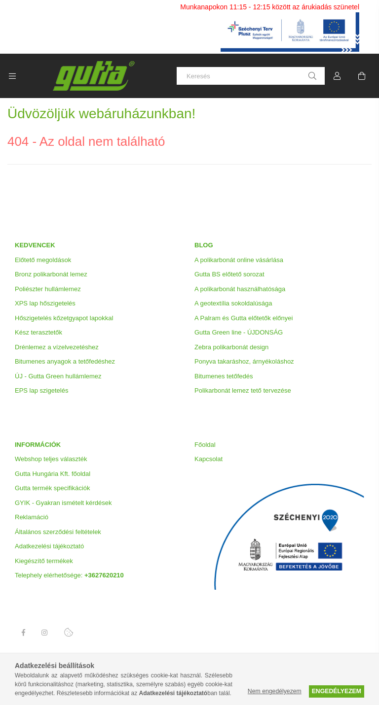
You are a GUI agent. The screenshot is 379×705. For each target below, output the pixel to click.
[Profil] (337, 76)
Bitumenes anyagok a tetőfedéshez (65, 361)
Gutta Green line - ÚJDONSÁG (238, 332)
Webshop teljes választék (51, 459)
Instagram (45, 632)
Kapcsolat (208, 459)
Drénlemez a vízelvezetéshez (57, 347)
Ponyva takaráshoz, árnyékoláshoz (244, 361)
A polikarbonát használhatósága (239, 289)
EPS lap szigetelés (41, 390)
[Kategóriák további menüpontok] (12, 76)
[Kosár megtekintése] (361, 76)
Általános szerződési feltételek (58, 532)
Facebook (23, 632)
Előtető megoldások (43, 260)
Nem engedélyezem (275, 691)
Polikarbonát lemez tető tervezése (242, 390)
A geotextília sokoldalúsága (233, 303)
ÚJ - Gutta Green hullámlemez (58, 376)
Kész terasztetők (38, 332)
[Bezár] (371, 7)
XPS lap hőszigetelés (45, 303)
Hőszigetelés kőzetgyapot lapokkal (64, 318)
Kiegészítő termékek (44, 561)
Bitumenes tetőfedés (223, 376)
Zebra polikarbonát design (231, 347)
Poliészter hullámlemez (48, 289)
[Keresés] (251, 76)
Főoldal (205, 444)
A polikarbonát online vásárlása (238, 260)
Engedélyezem (336, 691)
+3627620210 (104, 575)
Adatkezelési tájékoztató (49, 546)
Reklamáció (31, 517)
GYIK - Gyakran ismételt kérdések (63, 502)
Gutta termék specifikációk (52, 488)
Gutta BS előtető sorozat (229, 274)
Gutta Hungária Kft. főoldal (52, 473)
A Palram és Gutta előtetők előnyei (243, 318)
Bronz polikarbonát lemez (51, 274)
